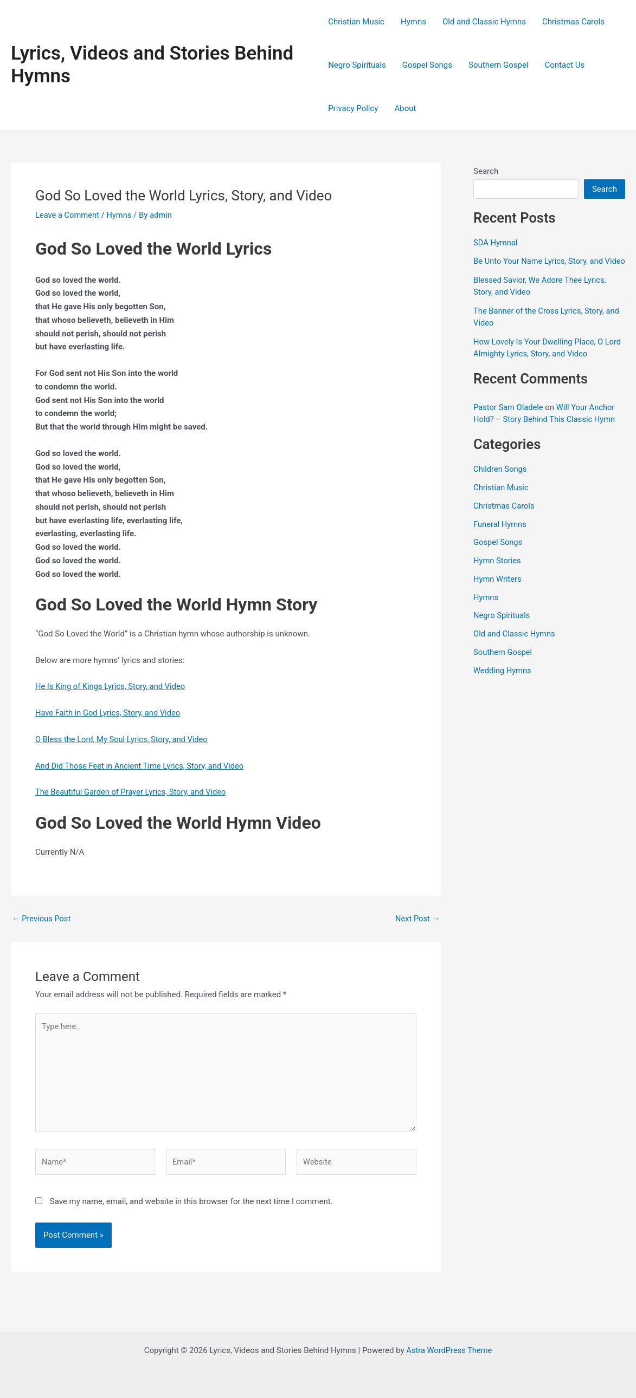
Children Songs (500, 481)
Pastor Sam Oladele (508, 419)
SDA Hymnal (495, 243)
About (405, 108)
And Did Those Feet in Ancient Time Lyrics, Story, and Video (141, 766)
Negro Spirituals (357, 65)
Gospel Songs (427, 65)
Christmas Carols (573, 22)
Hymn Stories (497, 573)
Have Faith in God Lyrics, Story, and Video (109, 713)
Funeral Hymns (500, 536)
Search (485, 171)
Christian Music (356, 22)
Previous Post (42, 919)
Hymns (413, 22)
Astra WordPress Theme (449, 1350)
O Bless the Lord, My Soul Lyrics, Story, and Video (123, 739)
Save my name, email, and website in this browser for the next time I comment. (191, 1205)
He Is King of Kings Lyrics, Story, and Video (112, 686)
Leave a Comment (68, 215)
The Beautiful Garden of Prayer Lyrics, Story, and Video (132, 792)
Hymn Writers (498, 591)
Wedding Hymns (502, 682)
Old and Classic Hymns (484, 22)
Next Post (417, 919)
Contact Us (565, 65)
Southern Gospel (498, 65)
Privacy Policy (353, 108)
